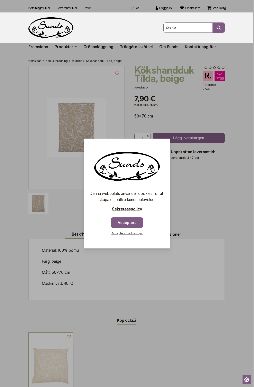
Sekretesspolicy (127, 209)
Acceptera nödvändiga (127, 233)
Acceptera (127, 222)
